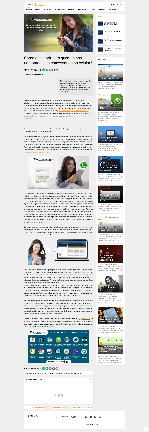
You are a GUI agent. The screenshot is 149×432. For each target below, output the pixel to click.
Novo (100, 17)
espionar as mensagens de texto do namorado (72, 111)
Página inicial (59, 407)
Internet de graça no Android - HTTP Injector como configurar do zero (110, 319)
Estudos (47, 9)
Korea (92, 9)
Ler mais (117, 88)
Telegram (82, 9)
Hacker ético (60, 9)
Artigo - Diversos (36, 54)
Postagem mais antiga (82, 407)
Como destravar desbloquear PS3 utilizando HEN (107, 257)
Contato (112, 9)
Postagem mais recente (35, 407)
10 (102, 343)
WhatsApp (48, 54)
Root (37, 9)
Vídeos (102, 9)
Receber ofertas (73, 417)
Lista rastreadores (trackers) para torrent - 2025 (110, 105)
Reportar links (65, 416)
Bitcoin (71, 9)
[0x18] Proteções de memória (113, 40)
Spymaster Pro (85, 227)
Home (29, 9)
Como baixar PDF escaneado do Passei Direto (109, 197)
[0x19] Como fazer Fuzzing (112, 31)
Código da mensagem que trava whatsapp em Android (110, 349)
